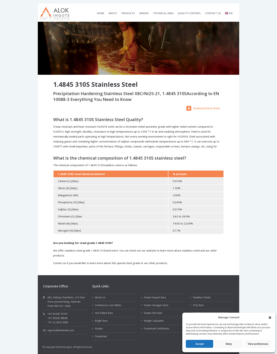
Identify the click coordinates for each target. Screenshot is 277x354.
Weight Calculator (154, 320)
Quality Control (189, 13)
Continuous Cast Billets (108, 305)
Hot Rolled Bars (104, 313)
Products (128, 13)
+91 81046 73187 (57, 313)
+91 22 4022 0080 (58, 322)
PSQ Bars (198, 305)
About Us (100, 297)
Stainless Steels (202, 297)
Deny (229, 344)
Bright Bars (101, 320)
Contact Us (213, 13)
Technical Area (163, 13)
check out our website (142, 250)
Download (101, 336)
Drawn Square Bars (155, 297)
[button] (270, 317)
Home (100, 13)
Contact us (59, 263)
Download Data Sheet (203, 108)
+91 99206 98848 (57, 318)
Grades (144, 13)
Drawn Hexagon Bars (156, 305)
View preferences (258, 344)
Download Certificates (156, 328)
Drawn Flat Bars (153, 313)
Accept (199, 344)
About (112, 13)
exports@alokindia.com (61, 330)
